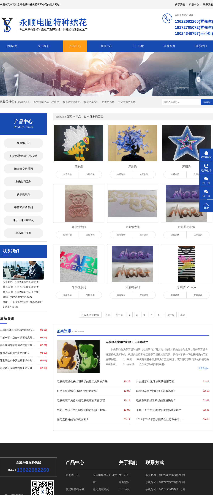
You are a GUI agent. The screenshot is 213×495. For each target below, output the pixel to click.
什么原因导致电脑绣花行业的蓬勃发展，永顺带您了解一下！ (17, 345)
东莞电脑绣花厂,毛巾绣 (46, 101)
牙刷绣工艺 (24, 101)
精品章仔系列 (23, 232)
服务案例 (124, 482)
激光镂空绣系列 (71, 101)
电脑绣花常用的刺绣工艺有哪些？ (156, 390)
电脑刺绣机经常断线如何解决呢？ (17, 330)
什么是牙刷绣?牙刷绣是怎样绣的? (77, 390)
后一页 (170, 314)
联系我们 (208, 4)
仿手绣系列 (108, 101)
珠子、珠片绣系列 (23, 220)
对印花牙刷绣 (186, 226)
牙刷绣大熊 (79, 226)
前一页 (119, 314)
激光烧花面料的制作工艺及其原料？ (17, 368)
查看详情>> (203, 368)
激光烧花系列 (91, 101)
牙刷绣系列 (79, 287)
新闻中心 (106, 46)
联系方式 (155, 462)
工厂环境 (138, 46)
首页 (69, 116)
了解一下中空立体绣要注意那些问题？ (17, 337)
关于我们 (180, 4)
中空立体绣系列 (126, 101)
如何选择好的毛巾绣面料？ (15, 352)
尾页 (182, 314)
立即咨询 (90, 174)
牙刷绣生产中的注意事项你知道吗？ (17, 360)
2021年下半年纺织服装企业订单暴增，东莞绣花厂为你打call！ (161, 419)
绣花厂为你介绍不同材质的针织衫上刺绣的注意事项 (82, 409)
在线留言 (169, 46)
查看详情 (67, 174)
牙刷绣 (79, 166)
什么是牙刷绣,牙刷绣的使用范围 (155, 381)
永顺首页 (12, 46)
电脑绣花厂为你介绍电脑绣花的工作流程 (81, 400)
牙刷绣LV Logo (186, 287)
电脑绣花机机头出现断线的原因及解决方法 (82, 381)
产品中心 (194, 4)
